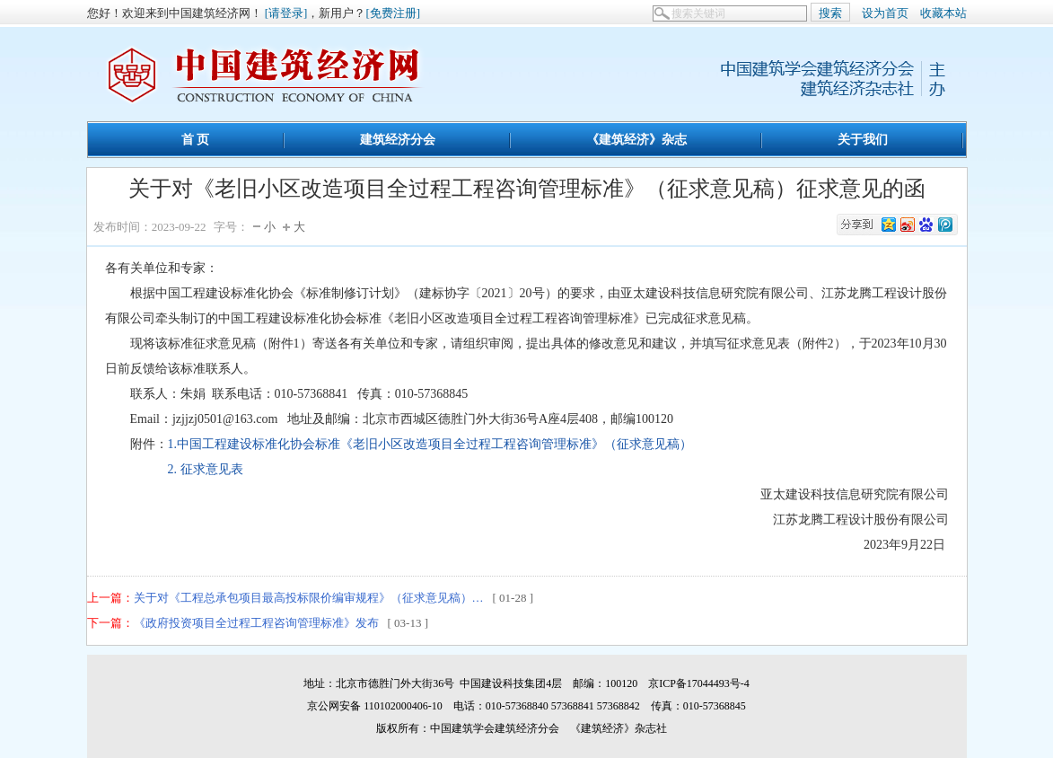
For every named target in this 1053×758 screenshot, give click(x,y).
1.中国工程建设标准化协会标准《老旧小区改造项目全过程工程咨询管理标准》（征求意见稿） (430, 444)
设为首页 (885, 13)
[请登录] (286, 13)
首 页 (195, 139)
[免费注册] (392, 13)
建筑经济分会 (397, 139)
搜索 (830, 13)
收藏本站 (943, 13)
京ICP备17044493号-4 (699, 683)
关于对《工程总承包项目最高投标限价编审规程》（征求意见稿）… (309, 597)
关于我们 (863, 139)
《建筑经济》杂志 (636, 139)
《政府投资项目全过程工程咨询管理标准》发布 (256, 623)
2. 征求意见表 (174, 469)
